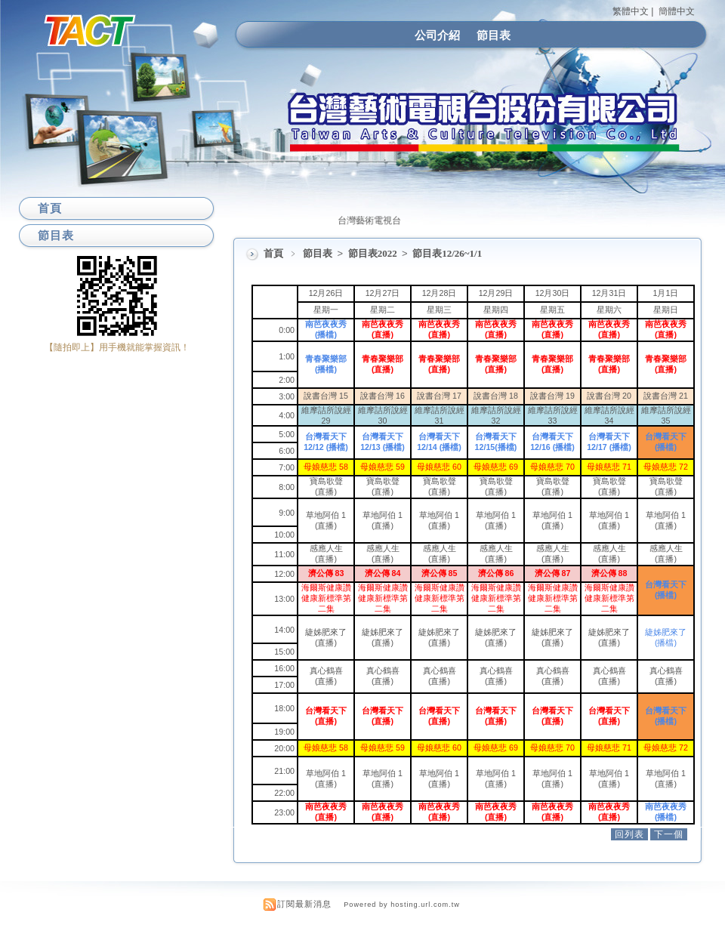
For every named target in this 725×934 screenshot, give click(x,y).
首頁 (273, 253)
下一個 (668, 834)
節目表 (494, 35)
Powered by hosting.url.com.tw (402, 904)
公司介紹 (437, 35)
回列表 (629, 834)
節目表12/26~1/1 (447, 253)
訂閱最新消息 (304, 903)
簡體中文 (677, 11)
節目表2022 (374, 253)
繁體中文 (630, 11)
